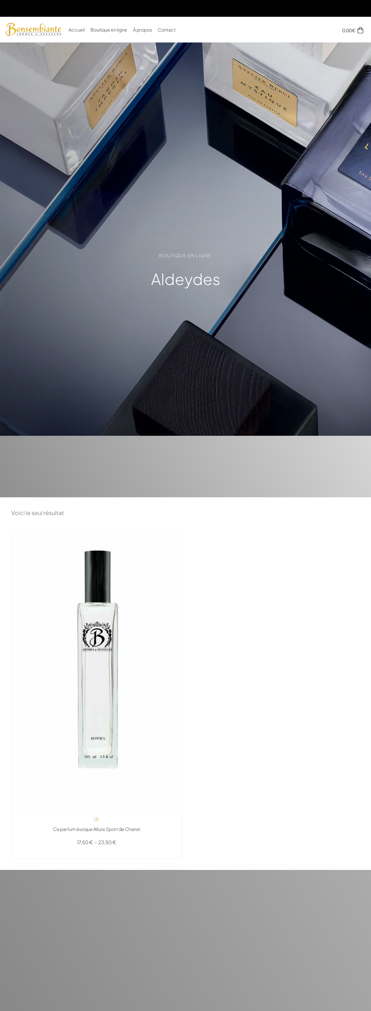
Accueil (77, 30)
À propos (142, 30)
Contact (167, 30)
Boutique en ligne (108, 30)
